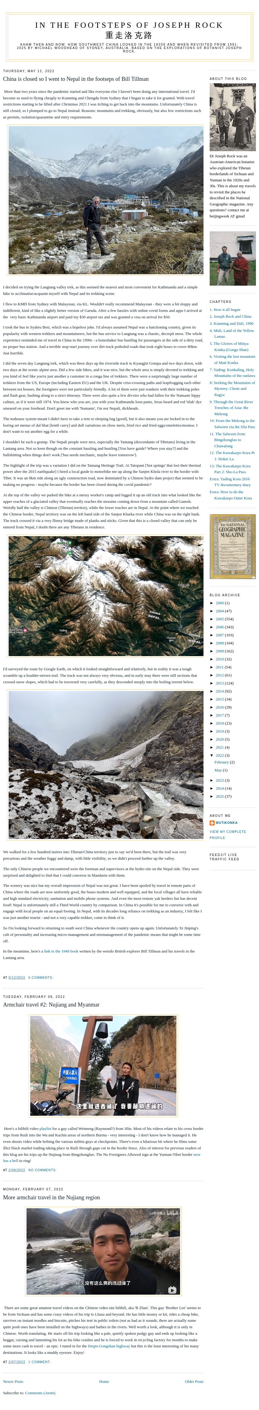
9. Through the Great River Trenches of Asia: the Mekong (231, 407)
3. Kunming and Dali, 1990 (231, 323)
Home (104, 1381)
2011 (220, 667)
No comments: (42, 1170)
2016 (220, 707)
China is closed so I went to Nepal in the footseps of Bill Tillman (76, 79)
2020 (220, 739)
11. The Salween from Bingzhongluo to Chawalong (227, 440)
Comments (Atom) (40, 1393)
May (219, 770)
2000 (220, 603)
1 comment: (39, 1362)
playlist (45, 1128)
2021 (220, 747)
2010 (220, 659)
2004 (220, 611)
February (222, 762)
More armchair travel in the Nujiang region (51, 1197)
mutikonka (227, 823)
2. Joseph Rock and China (230, 316)
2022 (220, 755)
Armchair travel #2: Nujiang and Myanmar (51, 1005)
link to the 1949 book (61, 951)
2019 (220, 731)
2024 (220, 788)
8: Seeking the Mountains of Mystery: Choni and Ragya (232, 388)
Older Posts (194, 1381)
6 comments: (40, 977)
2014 (220, 691)
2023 (220, 780)
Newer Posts (13, 1381)
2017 (220, 715)
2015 (220, 699)
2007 (220, 635)
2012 (220, 675)
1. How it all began (225, 309)
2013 (220, 683)
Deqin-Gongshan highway (109, 1346)
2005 (220, 619)
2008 (220, 643)
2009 (220, 651)
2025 (220, 796)
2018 (220, 723)
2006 (220, 627)
